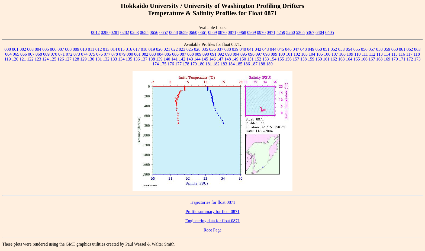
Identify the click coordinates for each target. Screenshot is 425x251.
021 (167, 49)
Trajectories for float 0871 (212, 202)
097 (259, 54)
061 (402, 49)
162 (334, 59)
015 (121, 49)
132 (106, 59)
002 (23, 49)
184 (231, 64)
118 (417, 54)
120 (15, 59)
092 (221, 54)
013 (106, 49)
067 (31, 54)
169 (387, 59)
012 (98, 49)
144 (197, 59)
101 (289, 54)
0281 (115, 32)
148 (227, 59)
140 (167, 59)
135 (129, 59)
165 (356, 59)
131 (98, 59)
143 (189, 59)
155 (281, 59)
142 (182, 59)
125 (53, 59)
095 (243, 54)
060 (394, 49)
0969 (251, 32)
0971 (271, 32)
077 (107, 54)
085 (168, 54)
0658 (173, 32)
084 (160, 54)
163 (341, 59)
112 (372, 54)
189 (269, 64)
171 (402, 59)
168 (379, 59)
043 (265, 49)
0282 (124, 32)
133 (114, 59)
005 (45, 49)
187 (254, 64)
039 (235, 49)
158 (303, 59)
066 (23, 54)
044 (273, 49)
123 (38, 59)
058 (379, 49)
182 (216, 64)
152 (258, 59)
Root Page (212, 230)
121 (23, 59)
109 (350, 54)
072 (69, 54)
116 (402, 54)
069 (46, 54)
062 (410, 49)
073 (76, 54)
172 (410, 59)
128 (76, 59)
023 (182, 49)
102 (297, 54)
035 (205, 49)
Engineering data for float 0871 (212, 220)
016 (129, 49)
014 (114, 49)
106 (327, 54)
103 (304, 54)
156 (288, 59)
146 (212, 59)
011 (91, 49)
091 (213, 54)
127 (68, 59)
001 (15, 49)
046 (288, 49)
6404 (319, 32)
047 (296, 49)
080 (130, 54)
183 (224, 64)
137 (144, 59)
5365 (300, 32)
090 (205, 54)
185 (239, 64)
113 (379, 54)
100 (281, 54)
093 (228, 54)
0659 (183, 32)
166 (364, 59)
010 (83, 49)
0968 (241, 32)
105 (319, 54)
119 (7, 59)
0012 (95, 32)
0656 (154, 32)
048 (303, 49)
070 (54, 54)
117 (409, 54)
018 (144, 49)
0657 (163, 32)
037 (220, 49)
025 (189, 49)
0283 (134, 32)
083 (152, 54)
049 (311, 49)
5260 (290, 32)
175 (163, 64)
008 (68, 49)
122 (30, 59)
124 (45, 59)
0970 (261, 32)
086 (175, 54)
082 (145, 54)
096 (251, 54)
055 (356, 49)
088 (190, 54)
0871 (232, 32)
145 (205, 59)
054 (349, 49)
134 (121, 59)
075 (92, 54)
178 (186, 64)
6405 (329, 32)
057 (372, 49)
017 (136, 49)
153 (265, 59)
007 (60, 49)
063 (417, 49)
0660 (193, 32)
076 (99, 54)
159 (311, 59)
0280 (105, 32)
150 (243, 59)
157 (296, 59)
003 (30, 49)
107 (334, 54)
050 (318, 49)
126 (60, 59)
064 (8, 54)
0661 (202, 32)
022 (174, 49)
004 (38, 49)
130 (91, 59)
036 (212, 49)
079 (122, 54)
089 (198, 54)
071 (61, 54)
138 (152, 59)
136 (136, 59)
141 (174, 59)
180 (201, 64)
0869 (212, 32)
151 (250, 59)
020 (159, 49)
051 (326, 49)
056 (364, 49)
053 (341, 49)
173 (417, 59)
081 (137, 54)
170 (394, 59)
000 (7, 49)
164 (349, 59)
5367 (310, 32)
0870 (222, 32)
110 (357, 54)
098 (266, 54)
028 (197, 49)
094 (236, 54)
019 (152, 49)
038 (227, 49)
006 (53, 49)
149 (235, 59)
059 (387, 49)
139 (159, 59)
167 (372, 59)
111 (365, 54)
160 (318, 59)
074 (84, 54)
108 (342, 54)
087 (183, 54)
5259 (280, 32)
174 (155, 64)
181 (208, 64)
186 (246, 64)
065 (16, 54)
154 (273, 59)
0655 (144, 32)
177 (178, 64)
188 (262, 64)
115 (394, 54)
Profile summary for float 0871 (212, 211)
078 (114, 54)
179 (193, 64)
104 (312, 54)
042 (258, 49)
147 (220, 59)
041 (250, 49)
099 (274, 54)
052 (334, 49)
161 (326, 59)
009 (76, 49)
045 (281, 49)
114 (387, 54)
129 (83, 59)
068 (39, 54)
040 (243, 49)
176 (171, 64)
